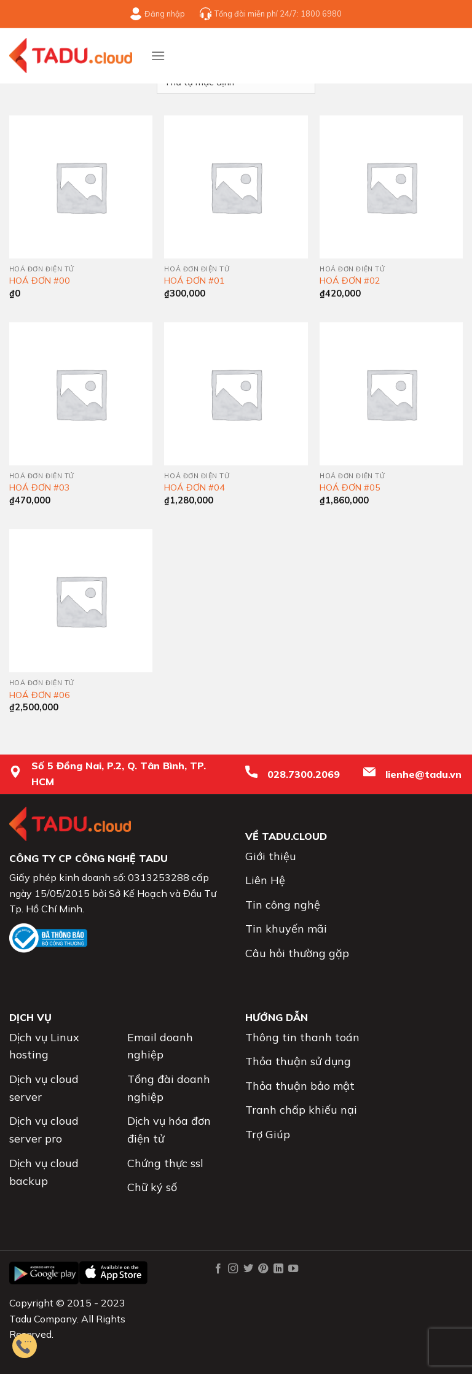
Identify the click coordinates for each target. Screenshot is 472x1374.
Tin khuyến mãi (286, 929)
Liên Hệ (265, 880)
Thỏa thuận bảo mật (300, 1086)
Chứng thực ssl (165, 1163)
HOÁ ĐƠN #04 (194, 487)
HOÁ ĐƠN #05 (350, 487)
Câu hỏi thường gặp (297, 953)
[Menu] (158, 56)
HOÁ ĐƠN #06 (39, 695)
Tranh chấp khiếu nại (301, 1110)
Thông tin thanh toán (302, 1037)
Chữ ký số (152, 1187)
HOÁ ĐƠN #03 (39, 487)
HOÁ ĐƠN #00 (39, 280)
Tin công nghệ (282, 905)
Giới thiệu (270, 856)
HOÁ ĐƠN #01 (194, 280)
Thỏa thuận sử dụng (298, 1061)
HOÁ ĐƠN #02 (350, 280)
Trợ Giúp (267, 1134)
